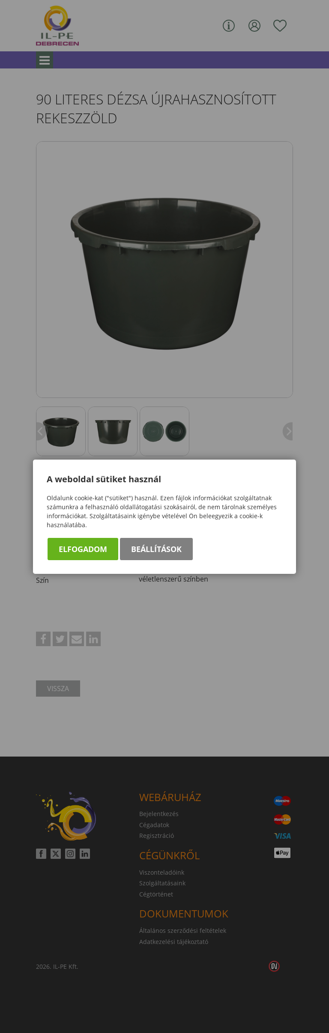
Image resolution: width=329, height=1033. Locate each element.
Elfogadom (83, 549)
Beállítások (156, 549)
